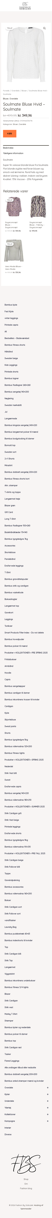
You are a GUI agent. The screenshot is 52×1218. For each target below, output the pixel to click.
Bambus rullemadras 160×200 (18, 893)
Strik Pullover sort (13, 913)
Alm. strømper (11, 485)
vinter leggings (11, 318)
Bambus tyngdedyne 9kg (16, 840)
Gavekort (9, 612)
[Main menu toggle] (6, 6)
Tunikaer (8, 626)
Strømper (9, 1021)
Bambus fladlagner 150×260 (17, 525)
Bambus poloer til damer (16, 1034)
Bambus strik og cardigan (16, 586)
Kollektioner (28, 1114)
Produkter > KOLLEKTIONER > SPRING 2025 (24, 760)
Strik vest (9, 1007)
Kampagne (28, 1121)
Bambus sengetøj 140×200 (17, 392)
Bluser (24, 90)
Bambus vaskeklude (14, 592)
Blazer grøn (10, 505)
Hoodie (8, 673)
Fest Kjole (9, 311)
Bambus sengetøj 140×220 (17, 793)
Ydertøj (28, 1107)
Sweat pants (10, 726)
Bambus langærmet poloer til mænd (21, 432)
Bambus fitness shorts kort (17, 479)
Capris (7, 679)
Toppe (7, 873)
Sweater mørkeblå (13, 405)
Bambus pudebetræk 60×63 (17, 934)
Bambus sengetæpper (15, 686)
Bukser (8, 900)
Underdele (28, 1101)
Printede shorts (11, 372)
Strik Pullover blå (12, 867)
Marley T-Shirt (11, 1014)
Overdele (28, 1087)
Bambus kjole (11, 305)
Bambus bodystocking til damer (19, 438)
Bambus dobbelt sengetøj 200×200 (21, 1074)
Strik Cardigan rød (13, 1047)
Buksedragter (11, 599)
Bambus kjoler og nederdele (18, 1027)
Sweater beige (11, 358)
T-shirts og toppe (13, 492)
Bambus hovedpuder (14, 639)
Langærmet (10, 967)
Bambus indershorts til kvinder (18, 940)
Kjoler (28, 1094)
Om (26, 1184)
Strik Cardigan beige (14, 860)
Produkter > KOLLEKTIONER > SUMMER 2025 (25, 806)
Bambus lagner (12, 378)
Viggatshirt (10, 974)
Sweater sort (10, 452)
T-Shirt (8, 572)
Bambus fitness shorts (15, 345)
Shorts (7, 733)
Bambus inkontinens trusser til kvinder (22, 699)
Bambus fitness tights (15, 753)
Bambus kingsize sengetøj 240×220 (21, 425)
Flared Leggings (12, 1061)
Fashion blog (26, 1188)
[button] (44, 28)
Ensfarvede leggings (14, 566)
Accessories (10, 545)
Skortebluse (10, 552)
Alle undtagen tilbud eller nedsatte (20, 1067)
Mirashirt (8, 465)
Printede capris (11, 325)
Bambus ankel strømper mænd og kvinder (24, 1081)
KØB (9, 133)
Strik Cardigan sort (13, 907)
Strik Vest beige (12, 820)
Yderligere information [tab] (13, 153)
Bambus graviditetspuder (16, 579)
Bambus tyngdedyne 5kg (16, 739)
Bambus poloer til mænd (16, 646)
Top (6, 947)
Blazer (7, 994)
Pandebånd (10, 559)
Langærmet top (12, 606)
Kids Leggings (11, 365)
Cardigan (9, 706)
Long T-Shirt (10, 519)
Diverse (8, 1134)
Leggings (9, 619)
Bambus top (10, 1041)
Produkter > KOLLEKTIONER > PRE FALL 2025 (25, 853)
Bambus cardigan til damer (17, 693)
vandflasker (10, 920)
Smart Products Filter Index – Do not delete (24, 632)
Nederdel (9, 766)
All (6, 331)
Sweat (7, 780)
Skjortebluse (10, 719)
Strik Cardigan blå (13, 954)
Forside (6, 90)
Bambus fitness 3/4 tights (16, 987)
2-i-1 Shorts (9, 458)
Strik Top (9, 960)
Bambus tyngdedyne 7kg (16, 539)
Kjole (7, 713)
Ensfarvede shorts (13, 833)
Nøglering (9, 398)
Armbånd (9, 666)
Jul (6, 412)
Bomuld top (10, 445)
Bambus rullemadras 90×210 (18, 847)
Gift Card (9, 512)
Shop (26, 1179)
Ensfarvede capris (13, 786)
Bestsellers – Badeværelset (17, 338)
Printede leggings (12, 826)
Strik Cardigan (11, 1000)
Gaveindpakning (12, 880)
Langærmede (11, 418)
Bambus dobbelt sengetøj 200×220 (21, 472)
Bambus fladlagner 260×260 (18, 385)
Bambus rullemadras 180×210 (18, 800)
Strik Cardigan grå (13, 813)
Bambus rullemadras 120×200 (18, 746)
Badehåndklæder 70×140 (16, 532)
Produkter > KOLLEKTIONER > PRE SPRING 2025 (26, 653)
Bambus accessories (14, 887)
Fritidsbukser (10, 659)
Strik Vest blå (11, 773)
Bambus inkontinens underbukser (20, 980)
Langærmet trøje (12, 499)
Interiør (8, 1128)
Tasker (8, 1054)
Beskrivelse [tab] (8, 148)
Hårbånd (9, 351)
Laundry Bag (10, 927)
